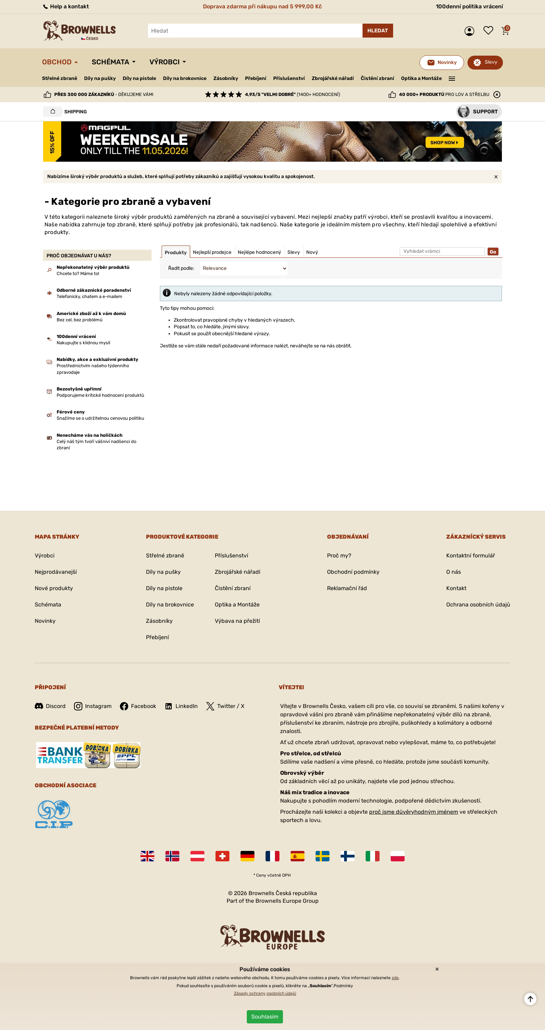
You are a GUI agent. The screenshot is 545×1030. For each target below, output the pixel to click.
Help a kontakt (65, 6)
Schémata (110, 62)
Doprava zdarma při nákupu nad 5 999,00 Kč (262, 6)
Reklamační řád (347, 588)
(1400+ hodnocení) (292, 94)
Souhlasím (264, 1016)
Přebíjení (255, 78)
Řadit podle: (181, 268)
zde (395, 977)
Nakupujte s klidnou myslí (83, 342)
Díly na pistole (139, 78)
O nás (453, 572)
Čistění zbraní (377, 78)
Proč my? (339, 555)
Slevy (491, 62)
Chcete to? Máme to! (78, 273)
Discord (50, 706)
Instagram (93, 706)
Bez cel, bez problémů (80, 319)
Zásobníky (225, 78)
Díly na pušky (100, 78)
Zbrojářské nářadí (333, 78)
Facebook (138, 706)
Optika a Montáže (421, 78)
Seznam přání (490, 31)
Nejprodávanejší (56, 572)
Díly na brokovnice (184, 78)
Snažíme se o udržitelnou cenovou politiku (100, 418)
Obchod (57, 62)
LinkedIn (181, 706)
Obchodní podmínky (353, 572)
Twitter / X (225, 706)
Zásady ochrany (250, 993)
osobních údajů (281, 993)
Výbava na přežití (237, 621)
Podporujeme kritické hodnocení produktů (100, 395)
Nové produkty (54, 588)
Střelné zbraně (59, 78)
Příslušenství (289, 78)
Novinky (45, 621)
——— (452, 78)
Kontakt (456, 588)
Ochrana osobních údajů (478, 604)
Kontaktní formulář (470, 555)
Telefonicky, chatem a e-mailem (89, 296)
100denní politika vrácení (469, 6)
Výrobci (164, 62)
